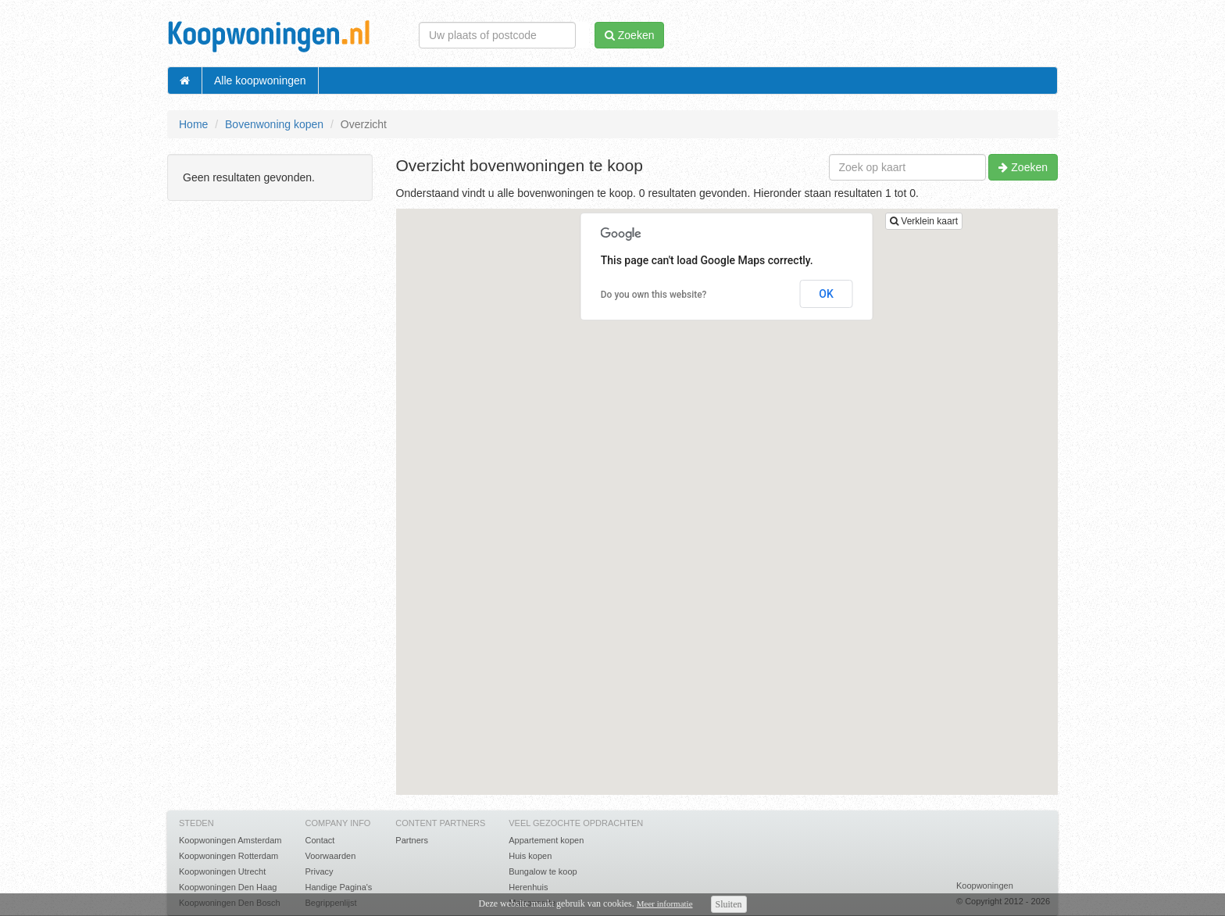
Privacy (319, 871)
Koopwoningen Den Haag (228, 887)
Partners (411, 840)
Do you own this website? (654, 294)
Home (193, 124)
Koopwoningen (984, 885)
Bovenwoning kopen (274, 124)
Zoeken (1023, 167)
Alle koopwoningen (260, 80)
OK (826, 294)
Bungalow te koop (543, 871)
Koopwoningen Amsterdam (230, 840)
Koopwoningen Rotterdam (228, 856)
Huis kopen (530, 856)
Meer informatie (665, 903)
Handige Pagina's (338, 887)
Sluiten (729, 904)
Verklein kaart (924, 221)
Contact (319, 840)
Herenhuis (528, 887)
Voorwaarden (330, 856)
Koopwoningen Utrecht (222, 871)
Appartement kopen (546, 840)
